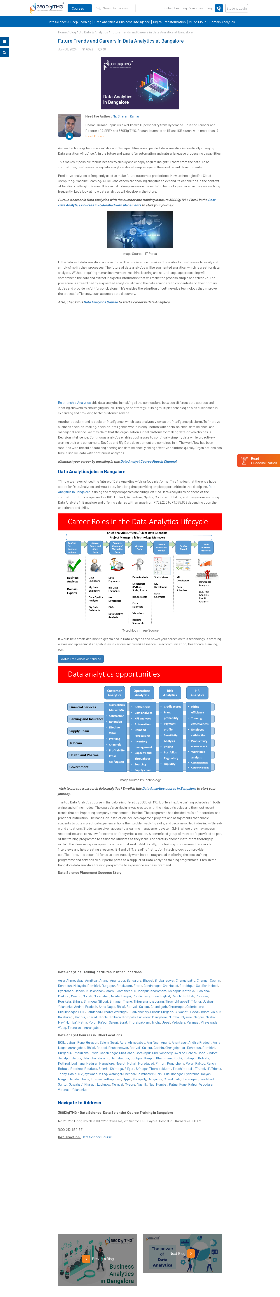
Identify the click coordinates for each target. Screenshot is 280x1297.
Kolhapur (174, 991)
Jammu (110, 991)
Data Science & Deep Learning (69, 22)
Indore (205, 1012)
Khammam (158, 991)
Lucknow (143, 1017)
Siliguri (103, 1001)
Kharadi (92, 1017)
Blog (208, 8)
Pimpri (126, 996)
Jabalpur (81, 991)
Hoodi (194, 1012)
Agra (61, 980)
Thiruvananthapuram (148, 1001)
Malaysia (79, 985)
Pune (155, 996)
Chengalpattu (185, 980)
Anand (103, 980)
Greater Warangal (114, 1012)
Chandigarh (159, 1006)
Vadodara (178, 1022)
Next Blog (182, 1253)
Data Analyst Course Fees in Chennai (148, 461)
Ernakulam (124, 985)
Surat (123, 1022)
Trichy (156, 1022)
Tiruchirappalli (183, 1068)
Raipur (102, 1022)
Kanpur (80, 1017)
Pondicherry (141, 996)
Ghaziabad (170, 985)
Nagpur (198, 1017)
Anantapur (117, 980)
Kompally (129, 1017)
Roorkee (202, 996)
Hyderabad (65, 991)
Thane (127, 1001)
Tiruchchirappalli (177, 1001)
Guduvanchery (139, 1012)
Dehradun (65, 985)
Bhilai (121, 1006)
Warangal (115, 1074)
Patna (82, 1022)
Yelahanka (65, 1006)
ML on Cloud (197, 22)
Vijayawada (209, 1022)
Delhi (159, 1074)
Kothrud (188, 991)
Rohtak (188, 996)
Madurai (63, 996)
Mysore (186, 1017)
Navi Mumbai (67, 1022)
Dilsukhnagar (67, 1012)
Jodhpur (143, 991)
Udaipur (208, 1001)
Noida (115, 996)
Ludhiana (202, 991)
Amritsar (91, 980)
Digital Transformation (169, 22)
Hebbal (213, 985)
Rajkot (165, 996)
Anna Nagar (107, 1006)
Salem (113, 1022)
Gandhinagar (152, 985)
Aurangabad (92, 1027)
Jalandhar (96, 991)
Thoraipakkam (139, 1022)
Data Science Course (97, 1137)
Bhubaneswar (164, 980)
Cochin (215, 980)
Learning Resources (188, 8)
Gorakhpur (187, 985)
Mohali (87, 996)
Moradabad (101, 996)
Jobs (168, 8)
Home (62, 32)
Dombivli (93, 985)
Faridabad (94, 1012)
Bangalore (134, 980)
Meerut (76, 996)
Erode (137, 985)
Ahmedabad (75, 980)
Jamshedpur (126, 991)
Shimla (77, 1001)
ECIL (81, 1012)
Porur (92, 1022)
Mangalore (159, 1017)
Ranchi (177, 996)
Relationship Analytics (74, 402)
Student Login (236, 8)
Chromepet (176, 1006)
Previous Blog (98, 1259)
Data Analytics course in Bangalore (169, 788)
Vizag (62, 1027)
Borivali (132, 1006)
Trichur (196, 1001)
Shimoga (90, 1001)
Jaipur (215, 1012)
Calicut (144, 1006)
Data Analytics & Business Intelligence (122, 22)
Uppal (166, 1022)
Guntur (155, 1012)
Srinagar (115, 1001)
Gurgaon (167, 1012)
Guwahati (182, 1012)
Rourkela (64, 1001)
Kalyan (206, 1074)
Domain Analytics (222, 22)
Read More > (95, 136)
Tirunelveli (75, 1027)
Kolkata (115, 1017)
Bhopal (148, 980)
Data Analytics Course (101, 302)
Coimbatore (195, 1006)
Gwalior (201, 985)
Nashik (210, 1017)
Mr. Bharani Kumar (126, 116)
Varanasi (193, 1022)
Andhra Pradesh (85, 1006)
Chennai (202, 980)
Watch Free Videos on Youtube (81, 659)
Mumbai (174, 1017)
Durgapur (108, 985)
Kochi (103, 1017)
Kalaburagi (65, 1017)
